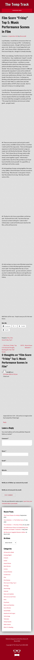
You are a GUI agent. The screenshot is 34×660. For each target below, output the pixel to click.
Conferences (7, 574)
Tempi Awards (7, 622)
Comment (5, 438)
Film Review (7, 580)
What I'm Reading (8, 627)
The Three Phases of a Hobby (11, 515)
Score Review (7, 608)
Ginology (6, 585)
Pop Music (6, 602)
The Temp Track (17, 4)
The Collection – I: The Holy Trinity (13, 525)
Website (4, 470)
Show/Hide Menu (17, 10)
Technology (7, 616)
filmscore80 (23, 36)
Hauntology (7, 588)
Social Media (7, 610)
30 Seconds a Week (9, 552)
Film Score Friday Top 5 (10, 583)
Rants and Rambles (9, 605)
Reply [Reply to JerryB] (4, 422)
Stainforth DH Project (9, 613)
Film (8, 338)
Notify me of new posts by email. (12, 490)
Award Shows (7, 563)
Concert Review (8, 572)
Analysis (6, 558)
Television (6, 619)
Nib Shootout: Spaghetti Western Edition (14, 532)
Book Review (7, 566)
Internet (6, 591)
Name (4, 451)
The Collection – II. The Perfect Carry (13, 520)
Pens (5, 599)
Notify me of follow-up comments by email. (15, 482)
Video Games (7, 624)
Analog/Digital (8, 555)
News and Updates (9, 594)
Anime (5, 560)
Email (4, 460)
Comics (6, 569)
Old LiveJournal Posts (10, 597)
